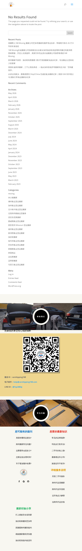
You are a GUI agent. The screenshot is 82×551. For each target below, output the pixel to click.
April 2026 (12, 97)
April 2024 (12, 148)
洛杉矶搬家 (12, 237)
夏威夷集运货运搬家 (16, 221)
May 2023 (12, 176)
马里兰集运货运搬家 (16, 264)
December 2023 (14, 156)
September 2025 (15, 121)
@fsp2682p (17, 387)
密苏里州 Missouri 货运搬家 (19, 225)
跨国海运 (11, 253)
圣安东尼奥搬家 (14, 217)
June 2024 (12, 140)
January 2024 (13, 152)
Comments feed (15, 282)
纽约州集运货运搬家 (16, 241)
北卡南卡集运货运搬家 (17, 209)
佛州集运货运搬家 (15, 201)
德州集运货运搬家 (15, 229)
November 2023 (15, 160)
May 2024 (12, 144)
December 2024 (14, 132)
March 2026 (13, 101)
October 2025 (14, 117)
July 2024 (12, 137)
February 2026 (14, 105)
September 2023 (15, 168)
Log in (11, 274)
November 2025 (15, 113)
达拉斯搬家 (12, 257)
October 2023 (14, 164)
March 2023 (13, 180)
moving (11, 193)
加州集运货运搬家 (15, 205)
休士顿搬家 (12, 197)
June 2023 (12, 172)
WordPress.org (14, 286)
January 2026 (13, 109)
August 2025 (13, 125)
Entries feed (13, 278)
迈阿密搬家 (12, 260)
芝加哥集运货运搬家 (16, 245)
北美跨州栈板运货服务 (17, 213)
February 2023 (14, 184)
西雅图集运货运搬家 (16, 249)
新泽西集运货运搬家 (16, 233)
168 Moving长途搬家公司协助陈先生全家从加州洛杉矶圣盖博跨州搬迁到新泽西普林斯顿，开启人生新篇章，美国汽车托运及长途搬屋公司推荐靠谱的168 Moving (40, 53)
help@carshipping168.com (25, 382)
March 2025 (13, 129)
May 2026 (12, 93)
